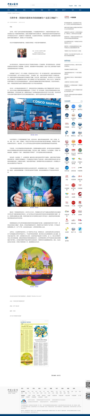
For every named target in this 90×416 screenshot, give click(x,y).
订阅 (79, 5)
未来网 (67, 232)
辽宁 (44, 391)
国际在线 (73, 223)
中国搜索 (80, 188)
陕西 (61, 392)
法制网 (73, 197)
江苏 (60, 391)
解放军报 (80, 153)
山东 (76, 391)
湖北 (22, 392)
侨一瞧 (67, 135)
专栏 (49, 10)
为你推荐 (67, 101)
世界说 (80, 118)
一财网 (80, 232)
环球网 (80, 197)
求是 (67, 179)
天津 (32, 391)
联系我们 (13, 393)
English (71, 5)
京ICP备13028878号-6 (54, 401)
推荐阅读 (67, 61)
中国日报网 (9, 13)
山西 (40, 391)
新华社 (73, 127)
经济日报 (67, 170)
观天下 (64, 10)
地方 (73, 10)
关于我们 (9, 393)
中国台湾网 (67, 395)
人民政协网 (40, 397)
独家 (68, 388)
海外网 (67, 197)
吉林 (48, 391)
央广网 (73, 214)
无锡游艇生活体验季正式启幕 (70, 69)
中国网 (80, 223)
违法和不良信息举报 (31, 399)
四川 (45, 392)
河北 (36, 391)
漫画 (56, 10)
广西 (34, 392)
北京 (28, 391)
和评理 (67, 118)
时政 (16, 10)
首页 (9, 10)
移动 (75, 5)
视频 (42, 10)
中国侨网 (73, 179)
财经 (39, 388)
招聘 (74, 388)
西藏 (57, 392)
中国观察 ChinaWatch (15, 13)
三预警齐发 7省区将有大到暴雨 (71, 82)
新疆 (65, 392)
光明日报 (73, 170)
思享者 (67, 109)
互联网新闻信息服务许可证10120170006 (43, 399)
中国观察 (73, 17)
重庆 (41, 392)
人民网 (67, 223)
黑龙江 (52, 391)
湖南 (26, 392)
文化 (80, 10)
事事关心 (73, 135)
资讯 (24, 10)
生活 (45, 388)
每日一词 (80, 135)
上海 (56, 391)
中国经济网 (61, 395)
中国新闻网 (34, 397)
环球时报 (80, 144)
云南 (53, 392)
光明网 (80, 214)
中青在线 (67, 205)
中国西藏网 (74, 395)
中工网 (73, 205)
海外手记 (80, 109)
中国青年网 (54, 395)
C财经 (33, 10)
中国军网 (80, 170)
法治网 (46, 397)
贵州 (49, 392)
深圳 (68, 392)
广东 (30, 392)
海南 (37, 392)
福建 (68, 391)
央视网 (49, 395)
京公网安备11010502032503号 (33, 401)
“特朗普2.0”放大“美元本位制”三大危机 (72, 50)
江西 (72, 391)
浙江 (64, 391)
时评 (28, 388)
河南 (80, 391)
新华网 (67, 240)
